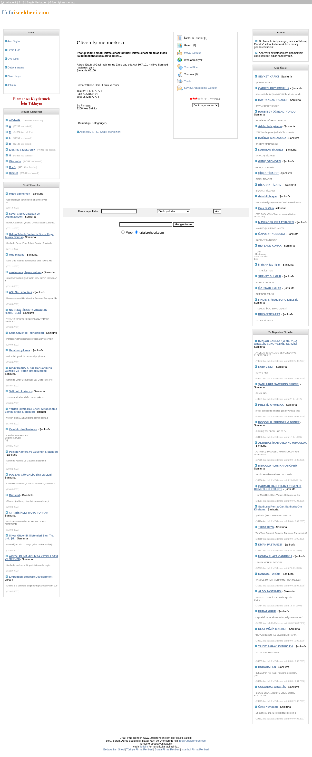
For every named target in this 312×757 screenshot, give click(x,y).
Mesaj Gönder (192, 52)
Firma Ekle (14, 49)
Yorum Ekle (191, 67)
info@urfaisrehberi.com (192, 740)
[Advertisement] (151, 15)
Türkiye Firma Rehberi (139, 749)
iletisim (12, 85)
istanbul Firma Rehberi (195, 749)
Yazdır (188, 81)
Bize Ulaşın (14, 76)
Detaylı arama (16, 67)
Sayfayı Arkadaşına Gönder (200, 87)
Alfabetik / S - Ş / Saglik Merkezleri (99, 131)
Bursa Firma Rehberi (167, 749)
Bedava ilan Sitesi (114, 749)
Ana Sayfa (13, 41)
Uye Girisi (13, 58)
